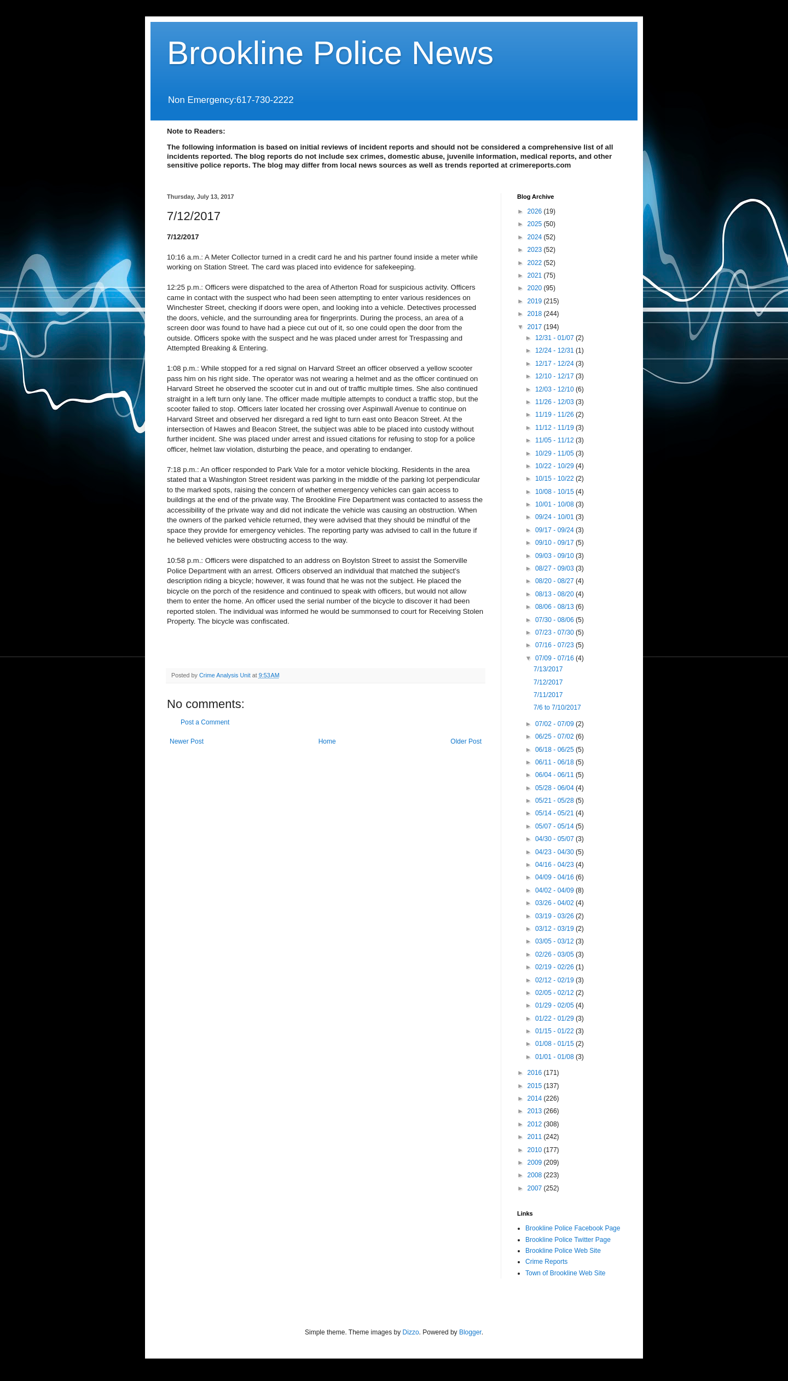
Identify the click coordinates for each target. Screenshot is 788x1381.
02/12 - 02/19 (555, 980)
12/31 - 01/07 (555, 338)
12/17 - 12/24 (555, 363)
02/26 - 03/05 (555, 954)
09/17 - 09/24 (555, 530)
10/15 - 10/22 (555, 478)
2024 (536, 237)
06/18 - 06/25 (555, 749)
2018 (536, 314)
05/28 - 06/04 (555, 788)
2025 (536, 224)
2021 (536, 275)
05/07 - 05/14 (555, 826)
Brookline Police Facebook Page (572, 1228)
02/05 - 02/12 (555, 993)
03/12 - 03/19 (555, 929)
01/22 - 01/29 (555, 1018)
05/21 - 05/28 (555, 800)
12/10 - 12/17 (555, 376)
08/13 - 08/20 (555, 594)
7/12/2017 (548, 682)
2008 (536, 1175)
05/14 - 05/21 (555, 813)
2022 (536, 263)
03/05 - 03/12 (555, 941)
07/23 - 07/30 (555, 632)
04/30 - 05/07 (555, 839)
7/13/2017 (548, 669)
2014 (536, 1098)
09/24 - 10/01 (555, 517)
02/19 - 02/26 (555, 967)
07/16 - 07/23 (555, 645)
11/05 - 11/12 (555, 440)
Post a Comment (205, 722)
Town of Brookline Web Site (565, 1273)
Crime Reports (546, 1261)
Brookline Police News (330, 52)
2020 (536, 288)
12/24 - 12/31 (555, 350)
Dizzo (411, 1332)
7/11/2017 (548, 695)
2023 (536, 250)
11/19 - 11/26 (555, 414)
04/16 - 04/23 (555, 864)
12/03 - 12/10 (555, 389)
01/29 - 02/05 (555, 1005)
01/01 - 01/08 (555, 1057)
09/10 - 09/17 (555, 542)
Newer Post (187, 741)
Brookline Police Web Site (563, 1251)
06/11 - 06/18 (555, 762)
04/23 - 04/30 (555, 852)
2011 (536, 1137)
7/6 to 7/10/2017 (557, 707)
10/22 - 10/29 (555, 466)
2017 (536, 327)
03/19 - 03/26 (555, 916)
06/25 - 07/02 (555, 736)
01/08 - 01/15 (555, 1044)
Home (327, 741)
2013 (536, 1111)
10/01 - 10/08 (555, 504)
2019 (536, 301)
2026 (536, 211)
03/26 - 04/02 (555, 903)
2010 (536, 1150)
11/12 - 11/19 (555, 427)
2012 (536, 1124)
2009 (536, 1162)
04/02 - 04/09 (555, 890)
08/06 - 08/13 (555, 607)
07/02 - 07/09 (555, 724)
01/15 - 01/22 (555, 1031)
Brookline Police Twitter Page (568, 1240)
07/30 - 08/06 (555, 620)
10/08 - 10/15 (555, 492)
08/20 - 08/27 (555, 581)
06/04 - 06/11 (555, 775)
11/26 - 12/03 (555, 402)
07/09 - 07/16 (555, 658)
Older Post (466, 741)
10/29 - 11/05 (555, 453)
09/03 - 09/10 (555, 556)
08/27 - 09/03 (555, 568)
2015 (536, 1086)
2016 (536, 1073)
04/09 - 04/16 (555, 877)
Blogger (470, 1332)
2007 (536, 1188)
